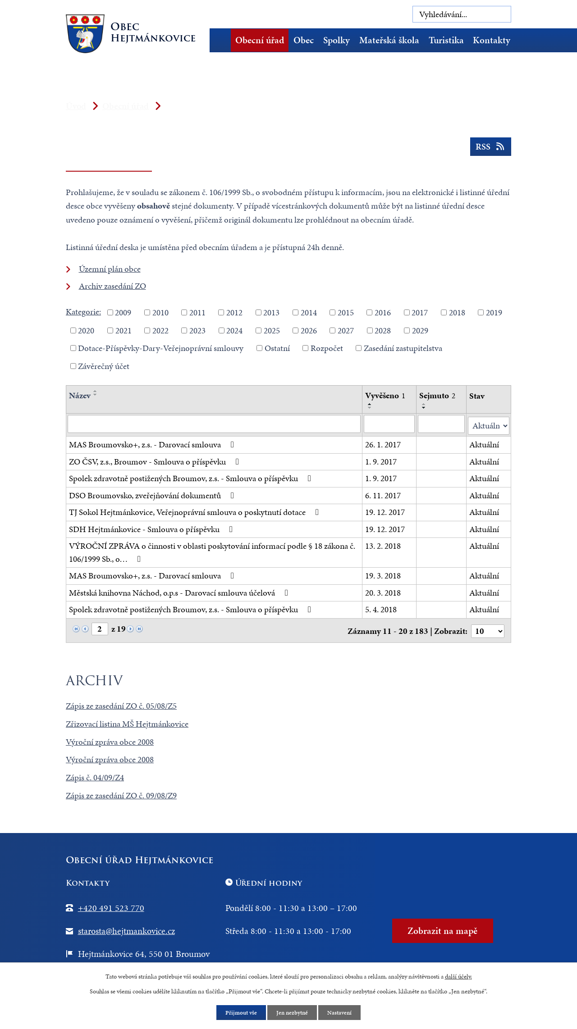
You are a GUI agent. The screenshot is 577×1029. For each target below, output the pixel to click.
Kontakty (491, 40)
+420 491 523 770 (111, 904)
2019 (494, 312)
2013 (271, 312)
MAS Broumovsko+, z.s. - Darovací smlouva (153, 443)
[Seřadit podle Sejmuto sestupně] (424, 408)
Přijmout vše (239, 1012)
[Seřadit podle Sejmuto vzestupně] (424, 404)
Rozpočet (327, 348)
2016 (383, 312)
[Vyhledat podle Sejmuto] (441, 424)
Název (80, 395)
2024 (234, 330)
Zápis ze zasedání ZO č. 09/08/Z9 (121, 792)
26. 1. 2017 (383, 443)
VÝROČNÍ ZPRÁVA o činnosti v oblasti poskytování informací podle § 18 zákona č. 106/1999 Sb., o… (212, 550)
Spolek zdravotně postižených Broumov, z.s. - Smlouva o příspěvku (192, 476)
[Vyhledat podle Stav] (488, 424)
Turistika (446, 40)
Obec (303, 40)
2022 (160, 330)
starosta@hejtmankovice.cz (126, 927)
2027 (346, 330)
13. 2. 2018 (383, 544)
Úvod (223, 40)
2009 (123, 312)
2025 (272, 330)
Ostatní (277, 348)
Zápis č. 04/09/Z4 (95, 774)
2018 (457, 312)
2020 (86, 330)
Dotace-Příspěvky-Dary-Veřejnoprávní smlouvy (160, 348)
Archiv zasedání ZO (112, 286)
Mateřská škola (389, 40)
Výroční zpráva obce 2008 (110, 739)
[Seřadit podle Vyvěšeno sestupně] (370, 408)
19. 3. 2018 (383, 574)
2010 (160, 312)
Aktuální (484, 443)
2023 (197, 330)
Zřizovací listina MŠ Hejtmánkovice (127, 721)
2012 (234, 312)
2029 (420, 330)
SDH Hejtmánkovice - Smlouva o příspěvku (152, 527)
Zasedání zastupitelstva (403, 348)
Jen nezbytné (292, 1012)
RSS (490, 149)
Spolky (336, 40)
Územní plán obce (110, 269)
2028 (383, 330)
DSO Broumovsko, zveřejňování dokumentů (153, 493)
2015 (346, 312)
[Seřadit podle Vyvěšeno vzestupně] (370, 404)
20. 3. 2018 (383, 591)
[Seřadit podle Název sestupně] (96, 394)
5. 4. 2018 (381, 607)
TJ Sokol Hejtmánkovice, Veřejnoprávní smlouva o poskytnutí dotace (195, 510)
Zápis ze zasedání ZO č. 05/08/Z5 (121, 703)
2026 (309, 330)
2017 (420, 312)
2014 (309, 312)
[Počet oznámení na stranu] (487, 628)
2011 (197, 312)
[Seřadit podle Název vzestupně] (96, 391)
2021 (123, 330)
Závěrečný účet (103, 366)
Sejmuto (437, 395)
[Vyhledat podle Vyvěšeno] (389, 424)
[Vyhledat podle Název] (214, 424)
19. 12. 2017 (385, 510)
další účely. (458, 975)
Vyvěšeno (385, 395)
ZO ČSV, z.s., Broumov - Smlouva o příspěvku (156, 460)
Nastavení (342, 1012)
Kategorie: (83, 311)
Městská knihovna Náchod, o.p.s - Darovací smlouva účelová (180, 591)
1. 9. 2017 (381, 460)
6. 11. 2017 (383, 493)
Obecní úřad (259, 40)
